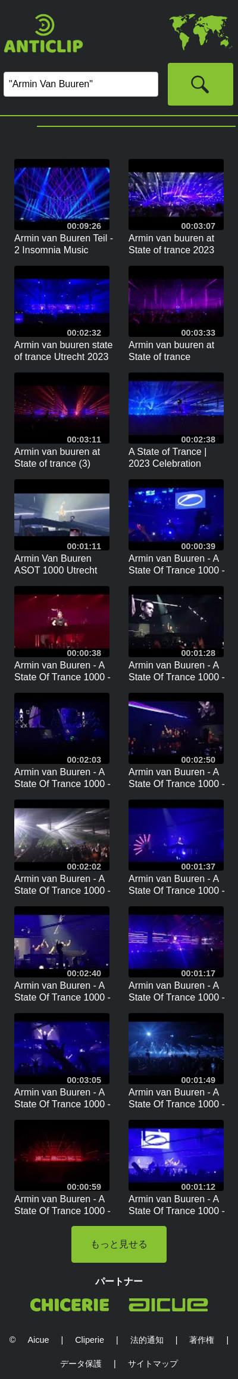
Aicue (38, 1340)
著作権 (201, 1340)
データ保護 (81, 1363)
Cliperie (89, 1340)
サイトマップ (153, 1363)
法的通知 (147, 1340)
